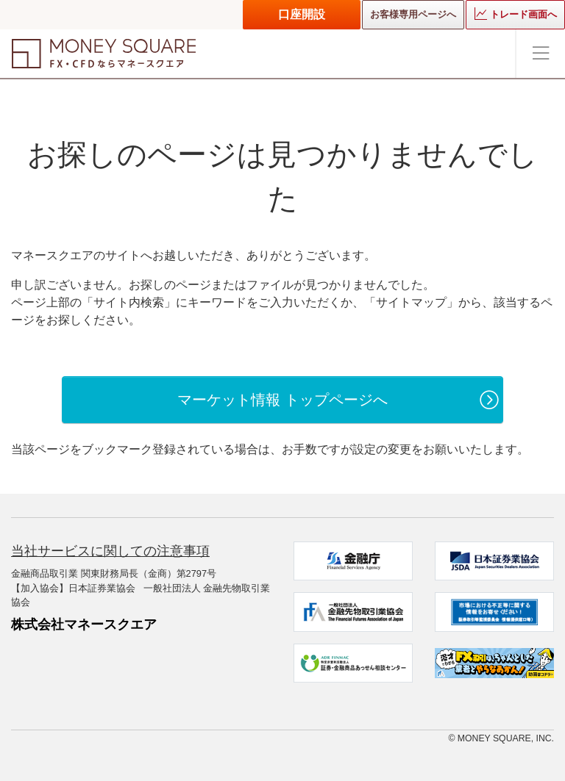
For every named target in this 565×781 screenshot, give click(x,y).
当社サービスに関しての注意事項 (110, 551)
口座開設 (301, 14)
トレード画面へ (516, 13)
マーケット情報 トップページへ (282, 400)
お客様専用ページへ (413, 14)
